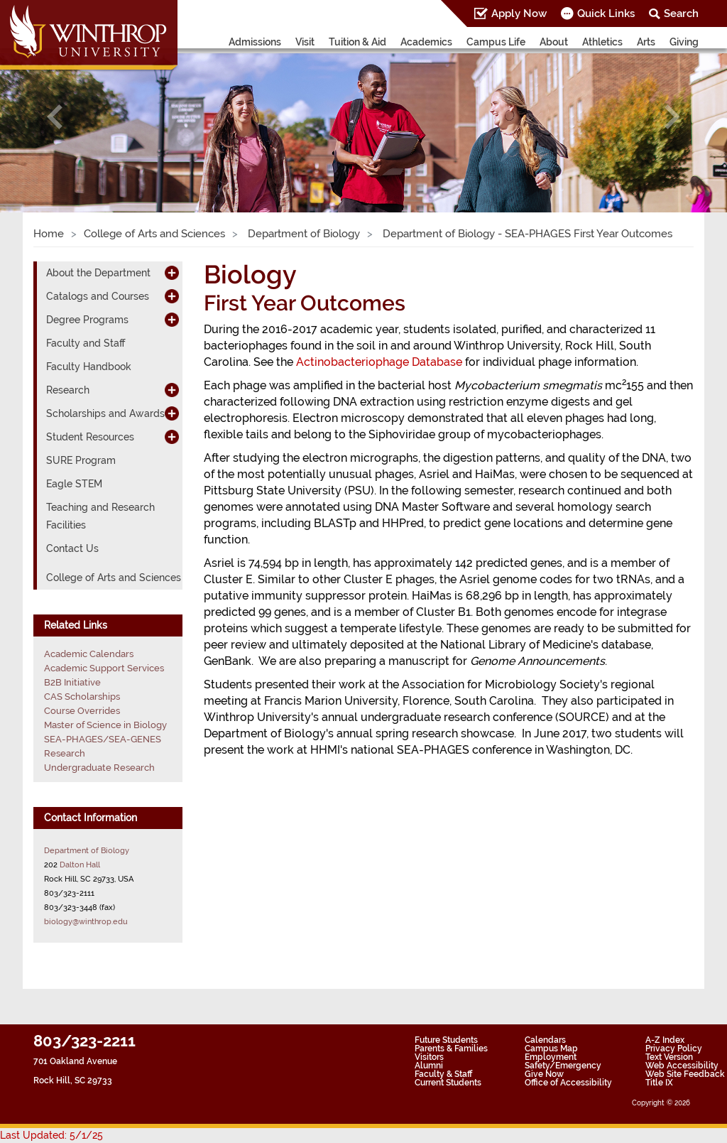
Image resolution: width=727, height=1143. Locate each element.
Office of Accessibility (568, 1083)
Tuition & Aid (357, 42)
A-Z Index (664, 1040)
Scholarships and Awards (105, 413)
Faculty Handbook (88, 366)
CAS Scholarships (82, 696)
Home (48, 233)
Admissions (255, 42)
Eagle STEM (74, 483)
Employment (550, 1057)
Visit (305, 42)
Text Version (669, 1057)
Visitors (429, 1057)
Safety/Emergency (563, 1066)
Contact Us (72, 548)
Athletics (602, 42)
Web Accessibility (681, 1066)
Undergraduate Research (99, 767)
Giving (684, 42)
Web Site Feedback (685, 1074)
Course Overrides (82, 710)
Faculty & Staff (443, 1074)
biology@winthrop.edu (86, 921)
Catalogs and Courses (97, 296)
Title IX (659, 1083)
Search (681, 13)
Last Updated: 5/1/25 (51, 1135)
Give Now (544, 1074)
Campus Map (551, 1048)
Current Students (448, 1083)
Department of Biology (302, 233)
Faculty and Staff (85, 343)
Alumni (429, 1066)
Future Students (446, 1040)
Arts (646, 42)
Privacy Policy (673, 1048)
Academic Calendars (88, 654)
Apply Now (519, 13)
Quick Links (606, 13)
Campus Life (495, 42)
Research (67, 390)
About (554, 42)
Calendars (545, 1040)
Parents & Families (451, 1048)
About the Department (98, 272)
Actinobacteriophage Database (379, 362)
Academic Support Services (104, 668)
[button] (54, 116)
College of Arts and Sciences (154, 233)
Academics (426, 42)
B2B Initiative (72, 682)
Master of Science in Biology (105, 725)
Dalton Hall (80, 865)
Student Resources (90, 437)
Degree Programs (87, 319)
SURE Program (81, 460)
